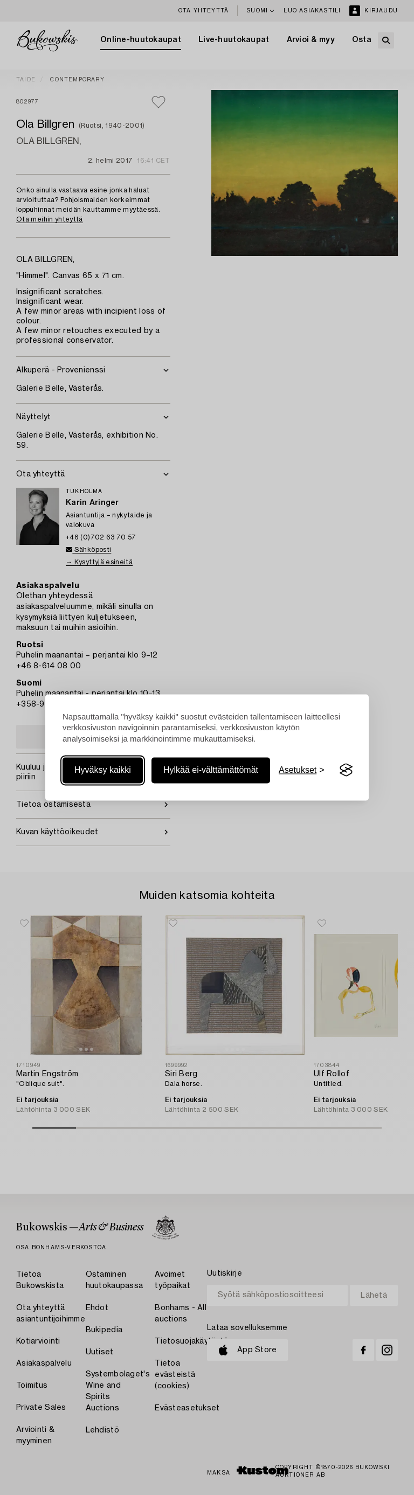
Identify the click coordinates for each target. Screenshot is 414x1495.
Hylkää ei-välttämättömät (210, 769)
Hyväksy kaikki (102, 769)
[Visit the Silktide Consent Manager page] (346, 770)
